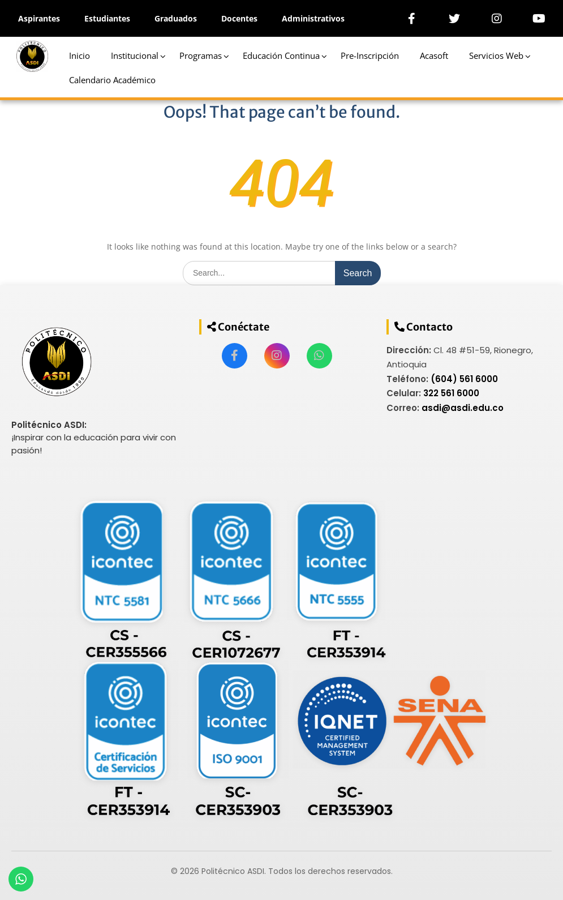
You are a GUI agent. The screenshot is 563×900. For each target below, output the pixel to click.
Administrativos (313, 18)
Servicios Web (496, 55)
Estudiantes (107, 18)
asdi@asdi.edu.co (463, 408)
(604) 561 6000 (464, 379)
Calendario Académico (112, 79)
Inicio (79, 55)
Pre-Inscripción (370, 55)
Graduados (175, 18)
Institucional (134, 55)
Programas (200, 55)
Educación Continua (281, 55)
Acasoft (434, 55)
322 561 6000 (451, 393)
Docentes (239, 18)
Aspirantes (39, 18)
